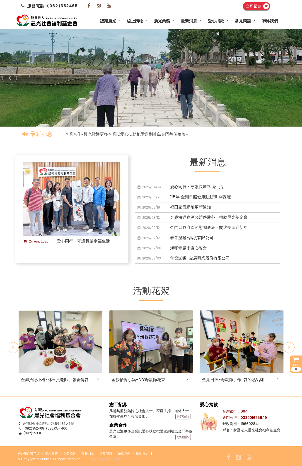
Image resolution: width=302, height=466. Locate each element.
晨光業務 (164, 21)
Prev (6, 75)
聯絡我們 (270, 21)
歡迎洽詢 (183, 416)
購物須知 (142, 454)
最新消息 (191, 21)
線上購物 (137, 21)
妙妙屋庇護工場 (28, 454)
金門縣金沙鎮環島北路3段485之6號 (46, 423)
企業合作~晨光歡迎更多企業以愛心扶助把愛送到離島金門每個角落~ (126, 134)
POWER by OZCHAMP (104, 459)
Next (289, 75)
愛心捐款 (218, 21)
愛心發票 (51, 454)
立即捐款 (69, 454)
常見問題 (245, 21)
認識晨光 (110, 21)
